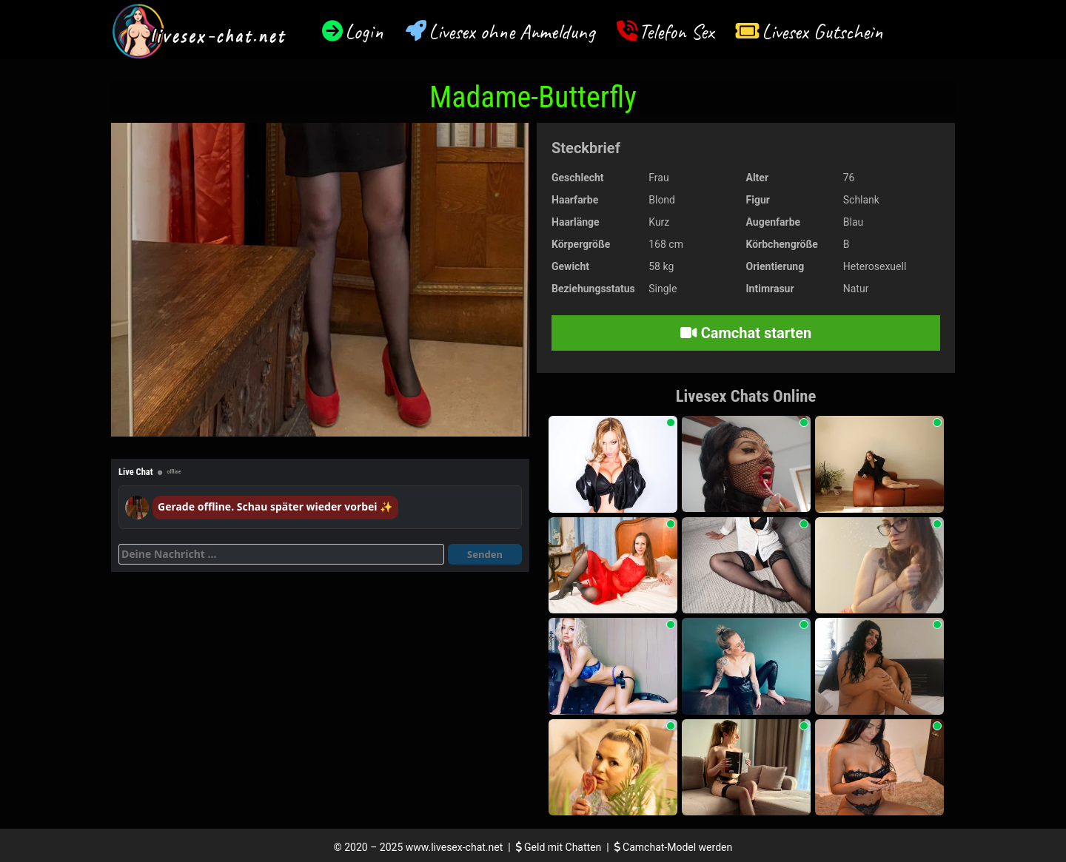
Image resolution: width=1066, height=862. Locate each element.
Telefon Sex (676, 31)
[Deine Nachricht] (281, 554)
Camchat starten (745, 333)
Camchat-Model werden (673, 847)
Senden (485, 554)
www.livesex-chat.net (454, 847)
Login (364, 31)
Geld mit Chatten (560, 847)
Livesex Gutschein (822, 31)
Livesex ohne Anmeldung (511, 31)
